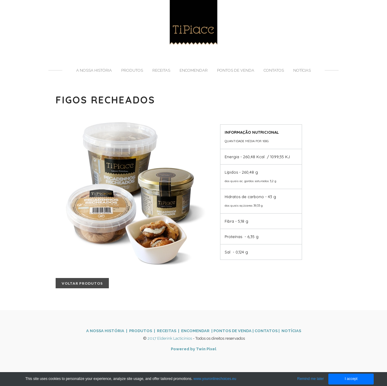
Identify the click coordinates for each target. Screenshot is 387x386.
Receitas (161, 70)
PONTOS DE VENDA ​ (232, 331)
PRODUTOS (140, 331)
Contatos (274, 70)
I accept (351, 379)
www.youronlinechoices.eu (215, 379)
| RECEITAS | (166, 331)
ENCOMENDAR (195, 331)
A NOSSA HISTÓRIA (105, 331)
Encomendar (194, 70)
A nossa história (94, 70)
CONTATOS (266, 331)
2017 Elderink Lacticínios (170, 338)
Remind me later (310, 379)
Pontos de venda (235, 70)
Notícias (302, 70)
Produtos (132, 70)
